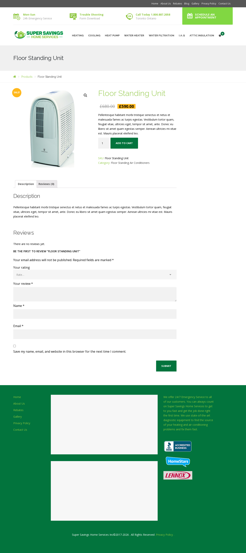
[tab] (26, 184)
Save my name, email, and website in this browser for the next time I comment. (69, 351)
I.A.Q (182, 35)
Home (154, 3)
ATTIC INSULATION (202, 35)
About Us (166, 3)
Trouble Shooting (91, 14)
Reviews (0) (46, 184)
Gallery (195, 3)
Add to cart (124, 143)
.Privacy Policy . (164, 534)
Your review (23, 283)
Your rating (21, 267)
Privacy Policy (209, 3)
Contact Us (224, 3)
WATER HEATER (134, 35)
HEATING (78, 35)
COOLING (94, 35)
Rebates (177, 3)
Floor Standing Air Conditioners (130, 163)
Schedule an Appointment (205, 15)
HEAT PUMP (112, 35)
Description (26, 184)
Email (18, 326)
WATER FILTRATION (161, 35)
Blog (186, 3)
